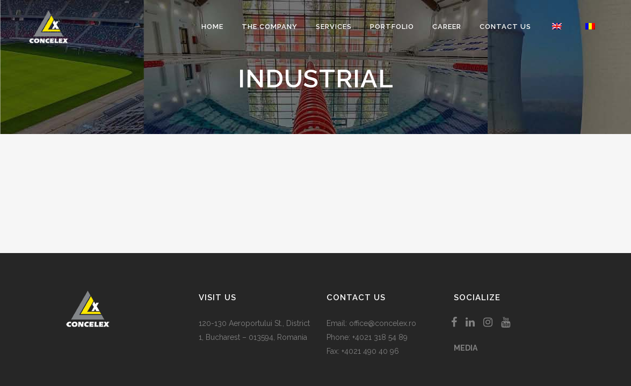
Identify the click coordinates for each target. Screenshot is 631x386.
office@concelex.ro (382, 323)
